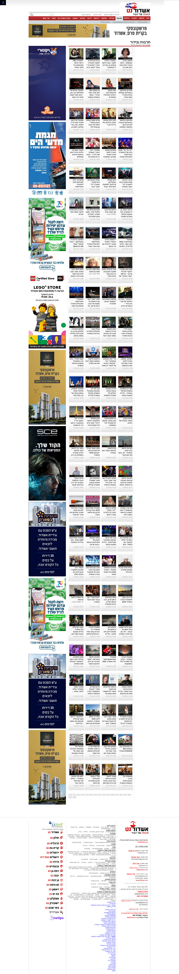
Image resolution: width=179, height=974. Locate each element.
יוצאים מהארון (105, 828)
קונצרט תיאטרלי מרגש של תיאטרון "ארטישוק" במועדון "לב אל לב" (125, 721)
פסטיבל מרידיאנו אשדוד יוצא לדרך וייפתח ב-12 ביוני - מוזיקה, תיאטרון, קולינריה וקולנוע (77, 124)
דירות (89, 18)
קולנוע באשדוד (142, 22)
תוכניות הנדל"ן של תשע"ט (84, 896)
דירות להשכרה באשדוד (108, 920)
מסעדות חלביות (98, 835)
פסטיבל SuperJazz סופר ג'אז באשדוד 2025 (109, 659)
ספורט (134, 18)
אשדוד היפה (111, 862)
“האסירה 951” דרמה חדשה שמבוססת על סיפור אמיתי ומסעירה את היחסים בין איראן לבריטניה (77, 67)
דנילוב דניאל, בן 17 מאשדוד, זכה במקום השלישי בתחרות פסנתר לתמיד (126, 214)
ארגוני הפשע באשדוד (97, 832)
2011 (74, 795)
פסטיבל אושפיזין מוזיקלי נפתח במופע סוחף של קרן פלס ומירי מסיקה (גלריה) (77, 393)
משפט (75, 18)
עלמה (114, 971)
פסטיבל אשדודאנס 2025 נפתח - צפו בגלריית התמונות (76, 540)
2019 (108, 795)
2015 (91, 795)
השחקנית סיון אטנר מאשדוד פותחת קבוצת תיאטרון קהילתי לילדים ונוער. (94, 482)
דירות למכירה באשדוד (108, 918)
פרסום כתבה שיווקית (109, 941)
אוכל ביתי (110, 836)
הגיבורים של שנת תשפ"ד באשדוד (105, 867)
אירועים (113, 859)
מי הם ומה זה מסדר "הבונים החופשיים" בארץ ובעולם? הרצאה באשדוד (93, 691)
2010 (70, 795)
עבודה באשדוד (111, 942)
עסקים (104, 18)
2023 (125, 795)
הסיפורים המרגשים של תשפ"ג (91, 852)
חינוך (54, 18)
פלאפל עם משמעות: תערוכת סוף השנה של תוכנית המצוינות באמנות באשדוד (77, 751)
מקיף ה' (113, 963)
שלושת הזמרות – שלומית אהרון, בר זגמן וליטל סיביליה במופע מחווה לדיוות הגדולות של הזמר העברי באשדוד (76, 335)
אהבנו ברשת (106, 895)
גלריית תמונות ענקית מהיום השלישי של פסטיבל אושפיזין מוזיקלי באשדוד (110, 393)
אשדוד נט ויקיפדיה (109, 939)
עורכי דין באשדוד (96, 887)
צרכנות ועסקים (110, 879)
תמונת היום (94, 859)
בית (148, 18)
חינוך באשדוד (97, 899)
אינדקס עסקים (79, 895)
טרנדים (93, 884)
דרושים (96, 18)
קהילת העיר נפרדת (102, 864)
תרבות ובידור (136, 45)
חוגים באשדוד (105, 22)
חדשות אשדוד (111, 830)
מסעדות (113, 833)
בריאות (91, 862)
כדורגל (85, 845)
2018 (104, 795)
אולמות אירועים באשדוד (108, 945)
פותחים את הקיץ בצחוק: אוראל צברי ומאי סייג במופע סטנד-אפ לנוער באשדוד (110, 751)
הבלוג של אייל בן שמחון (108, 873)
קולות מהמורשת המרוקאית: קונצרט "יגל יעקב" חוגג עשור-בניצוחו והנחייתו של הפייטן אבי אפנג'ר (93, 186)
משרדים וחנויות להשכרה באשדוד (105, 924)
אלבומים (113, 858)
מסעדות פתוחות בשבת (83, 836)
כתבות (114, 849)
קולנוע (82, 18)
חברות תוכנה (75, 893)
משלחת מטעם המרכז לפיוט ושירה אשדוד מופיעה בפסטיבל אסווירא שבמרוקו (109, 154)
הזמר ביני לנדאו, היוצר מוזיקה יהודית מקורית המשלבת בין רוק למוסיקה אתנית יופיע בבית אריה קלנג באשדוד (77, 455)
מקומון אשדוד (111, 914)
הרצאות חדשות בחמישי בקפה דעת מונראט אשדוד (93, 361)
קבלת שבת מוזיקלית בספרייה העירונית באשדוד (93, 331)
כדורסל (92, 845)
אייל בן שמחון (111, 907)
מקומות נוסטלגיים (110, 876)
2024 (129, 795)
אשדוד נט (146, 45)
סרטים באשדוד (108, 899)
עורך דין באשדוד (110, 951)
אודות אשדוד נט (64, 18)
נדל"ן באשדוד (111, 902)
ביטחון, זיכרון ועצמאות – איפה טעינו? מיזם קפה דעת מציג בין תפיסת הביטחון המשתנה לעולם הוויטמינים (125, 67)
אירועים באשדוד (110, 927)
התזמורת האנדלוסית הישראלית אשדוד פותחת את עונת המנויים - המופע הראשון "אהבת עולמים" (77, 306)
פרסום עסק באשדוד (109, 921)
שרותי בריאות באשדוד (108, 926)
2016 (95, 795)
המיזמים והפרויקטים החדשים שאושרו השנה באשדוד (98, 893)
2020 (112, 795)
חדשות (141, 18)
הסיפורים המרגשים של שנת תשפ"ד (102, 868)
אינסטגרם (85, 859)
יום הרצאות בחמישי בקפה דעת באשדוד (109, 450)
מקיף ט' (113, 962)
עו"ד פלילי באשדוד (109, 948)
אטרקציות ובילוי (103, 884)
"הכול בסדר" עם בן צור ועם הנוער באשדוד (93, 599)
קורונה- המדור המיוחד (108, 890)
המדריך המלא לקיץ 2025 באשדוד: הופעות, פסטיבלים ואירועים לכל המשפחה (93, 721)
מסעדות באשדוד (110, 917)
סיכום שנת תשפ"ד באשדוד (106, 865)
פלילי (86, 832)
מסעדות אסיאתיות (99, 836)
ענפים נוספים (111, 845)
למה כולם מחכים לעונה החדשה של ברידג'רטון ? (109, 122)
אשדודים (96, 827)
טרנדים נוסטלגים (82, 876)
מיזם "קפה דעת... (94, 274)
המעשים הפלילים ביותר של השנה (92, 898)
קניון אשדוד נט (85, 899)
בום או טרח (105, 827)
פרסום (113, 956)
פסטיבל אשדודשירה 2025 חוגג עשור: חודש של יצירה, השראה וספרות (125, 244)
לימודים (104, 881)
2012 (78, 795)
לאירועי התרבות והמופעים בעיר (124, 22)
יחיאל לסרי (112, 957)
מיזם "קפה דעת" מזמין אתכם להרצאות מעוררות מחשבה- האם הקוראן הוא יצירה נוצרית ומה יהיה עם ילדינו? (109, 723)
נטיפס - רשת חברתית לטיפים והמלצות (103, 905)
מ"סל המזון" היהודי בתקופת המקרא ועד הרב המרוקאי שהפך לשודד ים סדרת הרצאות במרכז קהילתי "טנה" (77, 485)
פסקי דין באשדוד (110, 887)
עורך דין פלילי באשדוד (108, 950)
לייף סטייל (112, 882)
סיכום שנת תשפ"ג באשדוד (106, 850)
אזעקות (113, 959)
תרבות (119, 18)
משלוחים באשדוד (110, 915)
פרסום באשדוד (110, 938)
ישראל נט (112, 904)
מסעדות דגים (86, 835)
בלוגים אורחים (93, 873)
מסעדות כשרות (82, 838)
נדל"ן (80, 832)
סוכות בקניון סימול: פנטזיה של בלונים (125, 420)
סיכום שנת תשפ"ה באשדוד (106, 892)
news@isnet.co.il (142, 880)
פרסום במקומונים (110, 912)
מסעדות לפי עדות (95, 838)
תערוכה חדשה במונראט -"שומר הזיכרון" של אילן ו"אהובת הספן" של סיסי (93, 661)
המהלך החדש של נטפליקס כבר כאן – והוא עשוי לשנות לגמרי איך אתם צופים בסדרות (76, 94)
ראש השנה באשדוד (101, 896)
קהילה (111, 18)
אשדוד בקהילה (110, 861)
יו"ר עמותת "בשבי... (77, 602)
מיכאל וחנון (112, 968)
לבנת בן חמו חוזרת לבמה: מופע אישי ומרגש (76, 212)
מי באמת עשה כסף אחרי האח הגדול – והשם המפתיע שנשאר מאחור (94, 94)
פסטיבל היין (112, 960)
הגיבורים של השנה (110, 852)
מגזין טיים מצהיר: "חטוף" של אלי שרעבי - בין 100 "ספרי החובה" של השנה (125, 273)
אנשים (82, 827)
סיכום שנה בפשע (89, 853)
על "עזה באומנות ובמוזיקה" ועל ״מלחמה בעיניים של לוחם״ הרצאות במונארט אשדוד (109, 363)
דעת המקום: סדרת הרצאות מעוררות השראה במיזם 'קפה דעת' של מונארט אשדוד (109, 333)
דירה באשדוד (111, 947)
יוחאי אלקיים (111, 969)
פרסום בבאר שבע (110, 923)
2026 (74, 797)
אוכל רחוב (103, 839)
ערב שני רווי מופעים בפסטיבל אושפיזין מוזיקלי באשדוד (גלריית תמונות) (93, 393)
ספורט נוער (100, 845)
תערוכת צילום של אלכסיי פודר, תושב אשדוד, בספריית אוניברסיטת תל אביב (93, 214)
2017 (100, 795)
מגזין (114, 847)
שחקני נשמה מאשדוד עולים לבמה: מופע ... (77, 689)
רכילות (126, 18)
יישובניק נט (112, 911)
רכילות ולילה (111, 826)
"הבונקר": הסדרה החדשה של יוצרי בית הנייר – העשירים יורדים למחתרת (125, 303)
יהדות (97, 895)
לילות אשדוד (104, 859)
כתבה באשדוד (111, 944)
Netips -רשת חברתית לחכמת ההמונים (103, 936)
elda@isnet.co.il (142, 870)
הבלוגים (113, 871)
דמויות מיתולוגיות (96, 876)
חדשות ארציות (111, 832)
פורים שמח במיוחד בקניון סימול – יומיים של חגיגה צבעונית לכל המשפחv (93, 124)
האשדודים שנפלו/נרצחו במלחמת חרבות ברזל (99, 870)
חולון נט (113, 954)
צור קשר (46, 18)
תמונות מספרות (97, 849)
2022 (121, 795)
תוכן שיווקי (112, 881)
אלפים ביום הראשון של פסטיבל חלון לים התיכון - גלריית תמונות (110, 631)
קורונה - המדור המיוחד (107, 889)
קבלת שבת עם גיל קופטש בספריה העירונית (125, 570)
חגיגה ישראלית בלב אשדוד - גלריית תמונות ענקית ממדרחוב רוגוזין (77, 631)
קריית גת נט (112, 953)
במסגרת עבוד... (111, 214)
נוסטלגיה (87, 849)
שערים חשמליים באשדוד (108, 935)
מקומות (88, 827)
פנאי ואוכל (90, 895)
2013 (83, 795)
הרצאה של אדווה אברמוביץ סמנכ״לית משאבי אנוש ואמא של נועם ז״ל (109, 691)
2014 (87, 795)
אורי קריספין (131, 874)
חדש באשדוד (95, 881)
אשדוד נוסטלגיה (110, 875)
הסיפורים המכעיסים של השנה (101, 855)
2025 (70, 797)
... (115, 127)
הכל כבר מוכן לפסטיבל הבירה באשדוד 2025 (126, 599)
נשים (114, 895)
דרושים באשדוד (111, 929)
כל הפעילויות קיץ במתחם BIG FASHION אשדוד (125, 749)
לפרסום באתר (86, 15)
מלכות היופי (112, 966)
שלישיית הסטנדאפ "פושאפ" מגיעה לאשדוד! (109, 301)
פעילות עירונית (100, 862)
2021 (116, 795)
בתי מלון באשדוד (110, 910)
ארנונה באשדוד (111, 932)
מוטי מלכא (112, 965)
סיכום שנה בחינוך (103, 853)
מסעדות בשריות (110, 835)
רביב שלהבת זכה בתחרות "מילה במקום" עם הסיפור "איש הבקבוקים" (126, 542)
